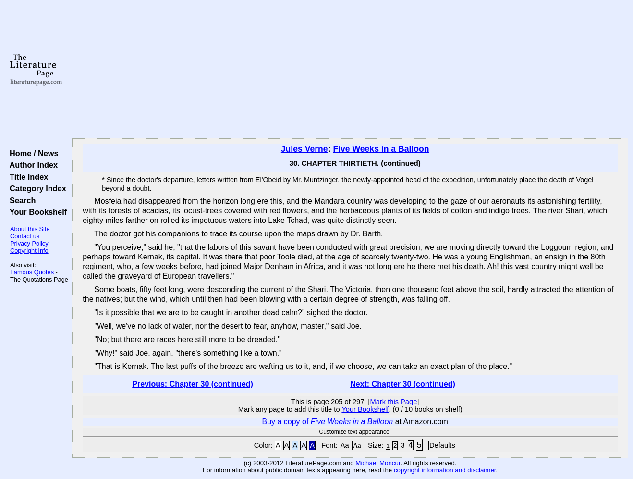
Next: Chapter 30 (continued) (402, 384)
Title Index (26, 176)
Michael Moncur (377, 463)
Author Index (31, 164)
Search (20, 200)
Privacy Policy (29, 243)
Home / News (32, 153)
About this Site (30, 229)
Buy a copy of (327, 422)
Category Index (35, 188)
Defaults (442, 445)
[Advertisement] (350, 69)
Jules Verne (304, 149)
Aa (345, 445)
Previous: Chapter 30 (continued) (192, 384)
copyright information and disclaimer (445, 470)
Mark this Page (393, 401)
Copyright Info (29, 250)
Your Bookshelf (36, 212)
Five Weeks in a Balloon (381, 149)
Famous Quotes (32, 272)
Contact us (24, 236)
